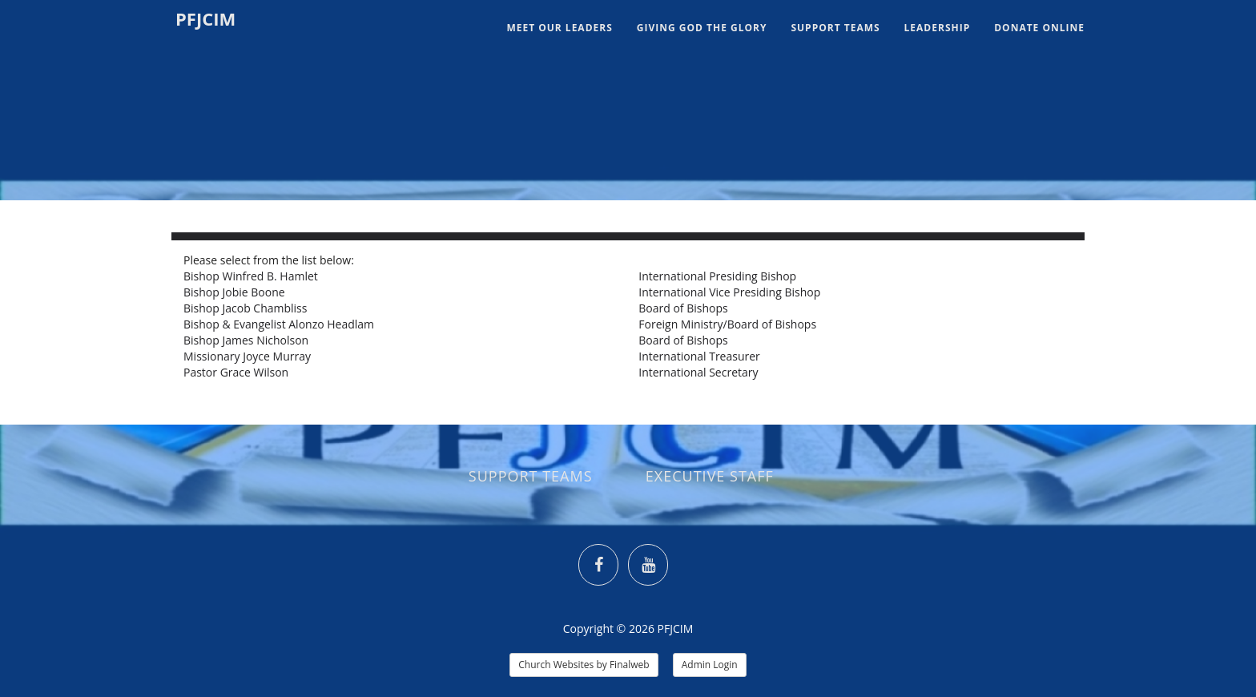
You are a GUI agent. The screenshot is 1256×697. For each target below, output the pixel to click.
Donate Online (1039, 27)
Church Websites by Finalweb (583, 664)
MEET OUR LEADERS (559, 27)
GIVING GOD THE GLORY (702, 27)
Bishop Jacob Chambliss (245, 308)
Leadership (937, 27)
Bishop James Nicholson (245, 340)
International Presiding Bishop (717, 276)
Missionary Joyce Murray (247, 356)
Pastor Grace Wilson (235, 372)
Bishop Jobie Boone (234, 292)
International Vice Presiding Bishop (729, 292)
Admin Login (710, 664)
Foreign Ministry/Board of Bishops (727, 324)
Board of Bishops (682, 308)
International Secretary (698, 372)
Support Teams (835, 27)
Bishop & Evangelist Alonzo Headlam (278, 324)
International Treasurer (699, 356)
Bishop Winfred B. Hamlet (250, 276)
